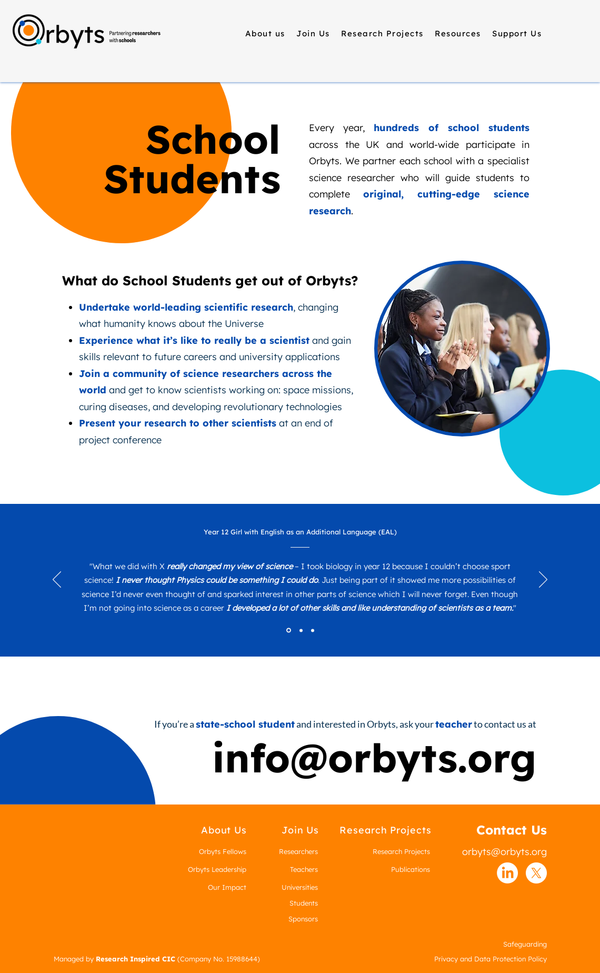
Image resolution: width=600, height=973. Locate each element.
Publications (410, 869)
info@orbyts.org (374, 757)
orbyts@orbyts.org (504, 852)
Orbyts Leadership (217, 869)
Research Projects (401, 851)
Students (303, 903)
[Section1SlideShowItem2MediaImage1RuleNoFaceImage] (301, 630)
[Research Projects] (385, 830)
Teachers (304, 869)
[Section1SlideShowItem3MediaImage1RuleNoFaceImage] (312, 630)
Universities (300, 887)
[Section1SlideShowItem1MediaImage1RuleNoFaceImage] (288, 630)
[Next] (543, 580)
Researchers (298, 851)
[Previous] (57, 580)
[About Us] (224, 830)
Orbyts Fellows (222, 851)
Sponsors (303, 919)
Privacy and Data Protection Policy (490, 959)
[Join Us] (300, 830)
